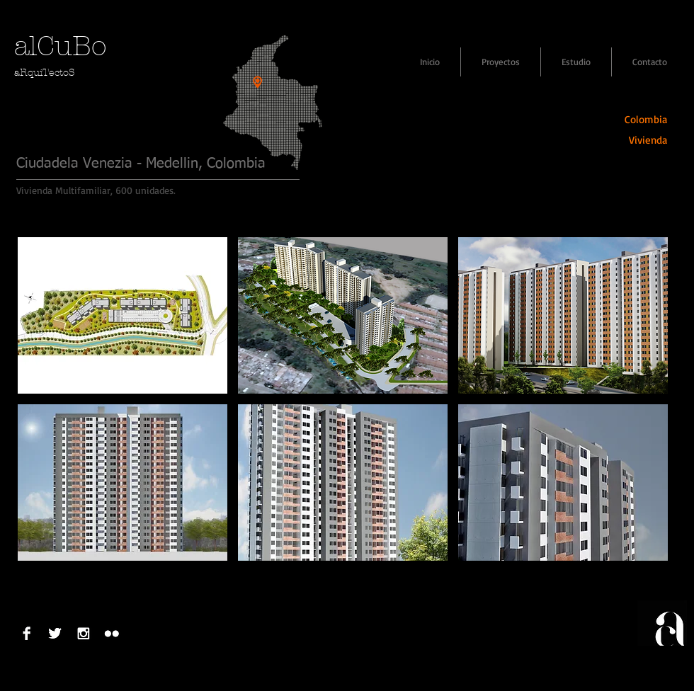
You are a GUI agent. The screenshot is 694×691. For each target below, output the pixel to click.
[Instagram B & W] (83, 633)
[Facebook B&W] (26, 633)
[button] (122, 315)
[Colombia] (638, 119)
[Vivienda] (638, 139)
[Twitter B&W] (54, 633)
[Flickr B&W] (111, 633)
